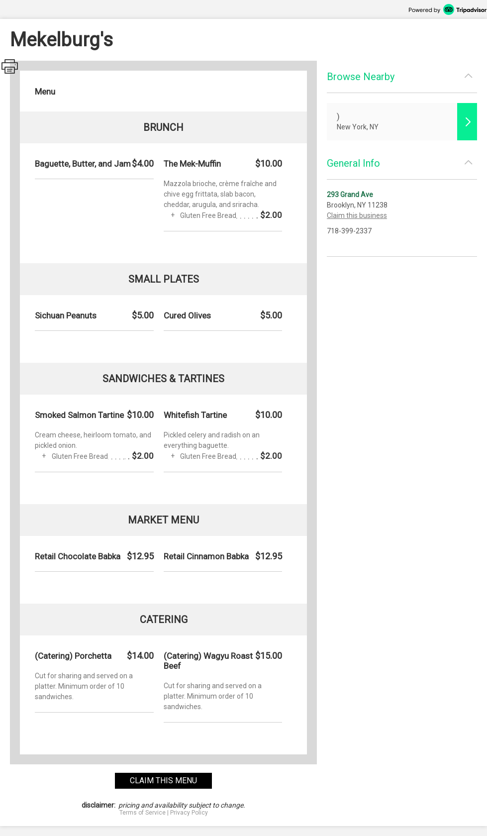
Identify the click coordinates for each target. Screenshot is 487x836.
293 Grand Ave (350, 195)
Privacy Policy (189, 812)
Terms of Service (142, 812)
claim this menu (163, 780)
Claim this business (357, 215)
